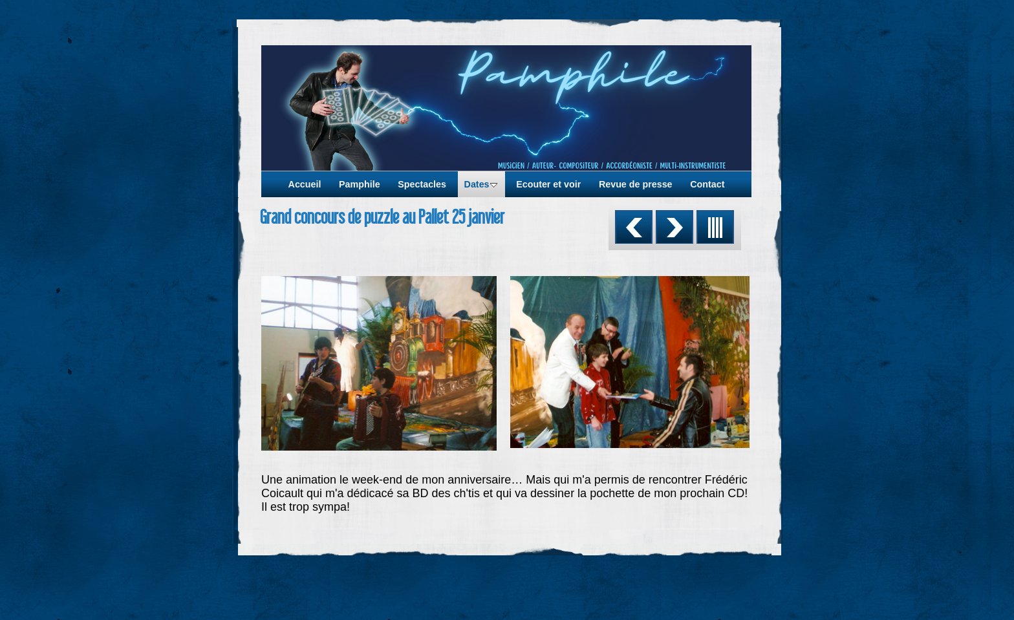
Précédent (634, 227)
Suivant (674, 227)
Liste (715, 227)
